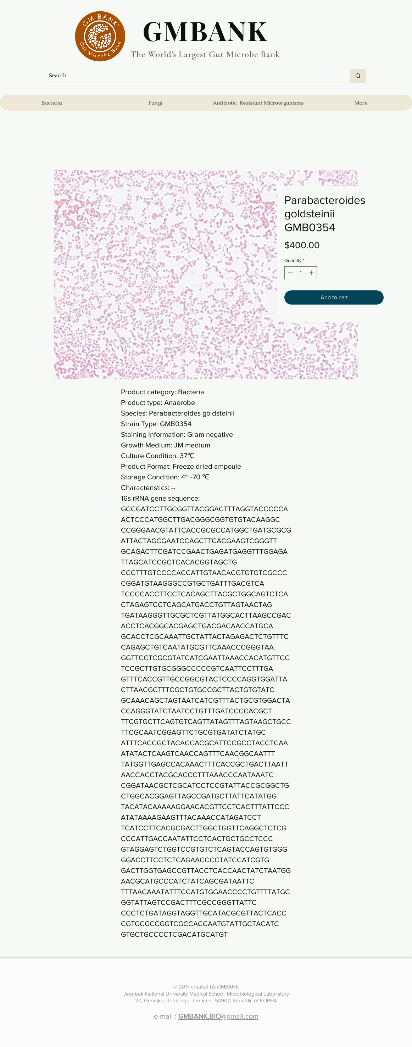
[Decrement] (289, 273)
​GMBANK (205, 30)
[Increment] (312, 273)
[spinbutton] (301, 273)
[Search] (192, 76)
